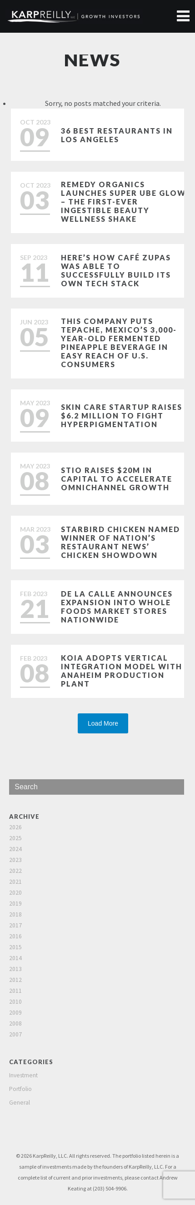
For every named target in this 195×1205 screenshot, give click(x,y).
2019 (15, 903)
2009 (15, 1012)
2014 (15, 958)
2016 (15, 936)
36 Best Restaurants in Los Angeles (117, 135)
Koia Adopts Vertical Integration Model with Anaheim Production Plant (121, 670)
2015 (15, 947)
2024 (15, 849)
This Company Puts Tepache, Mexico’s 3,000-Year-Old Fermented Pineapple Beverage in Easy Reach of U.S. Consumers (119, 342)
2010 (15, 1002)
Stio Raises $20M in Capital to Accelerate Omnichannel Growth (116, 479)
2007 (15, 1034)
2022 (15, 871)
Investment (23, 1075)
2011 (15, 991)
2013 (15, 969)
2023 (15, 860)
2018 (15, 914)
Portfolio (20, 1089)
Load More (103, 723)
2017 (15, 925)
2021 (15, 882)
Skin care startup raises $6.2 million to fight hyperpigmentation (121, 415)
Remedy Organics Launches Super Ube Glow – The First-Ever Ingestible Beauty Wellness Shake (123, 201)
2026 (15, 827)
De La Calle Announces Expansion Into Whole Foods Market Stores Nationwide (117, 606)
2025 (15, 838)
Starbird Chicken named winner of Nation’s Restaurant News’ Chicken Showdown (120, 542)
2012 (15, 980)
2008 (15, 1023)
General (19, 1102)
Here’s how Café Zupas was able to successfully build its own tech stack (116, 270)
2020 (15, 892)
